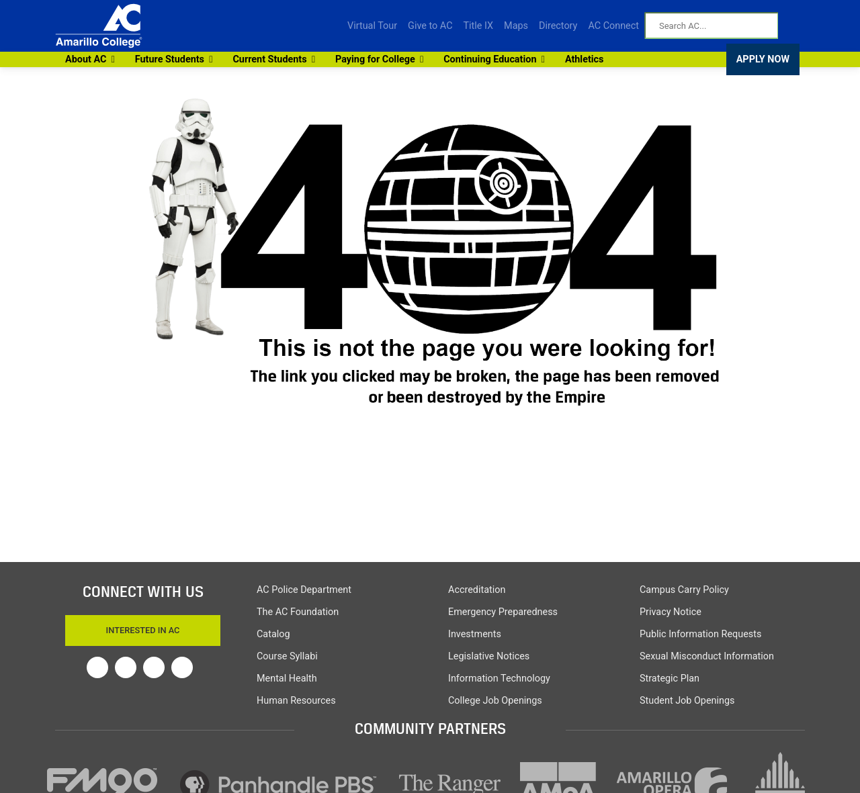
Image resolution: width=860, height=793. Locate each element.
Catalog (273, 634)
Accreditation (476, 590)
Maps (516, 26)
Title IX (479, 26)
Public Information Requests (700, 634)
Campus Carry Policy (684, 590)
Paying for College (377, 59)
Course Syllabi (287, 656)
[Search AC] (711, 25)
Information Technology (499, 678)
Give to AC (430, 26)
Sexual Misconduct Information (707, 656)
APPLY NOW (762, 59)
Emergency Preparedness (503, 612)
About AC (88, 59)
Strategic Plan (669, 678)
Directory (558, 26)
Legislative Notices (488, 656)
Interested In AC (143, 630)
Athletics (584, 59)
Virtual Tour (372, 26)
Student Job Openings (687, 700)
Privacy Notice (670, 612)
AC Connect (613, 26)
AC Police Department (304, 590)
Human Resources (296, 700)
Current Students (271, 59)
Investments (474, 634)
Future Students (172, 59)
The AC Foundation (298, 612)
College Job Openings (495, 700)
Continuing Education (492, 59)
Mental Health (287, 678)
